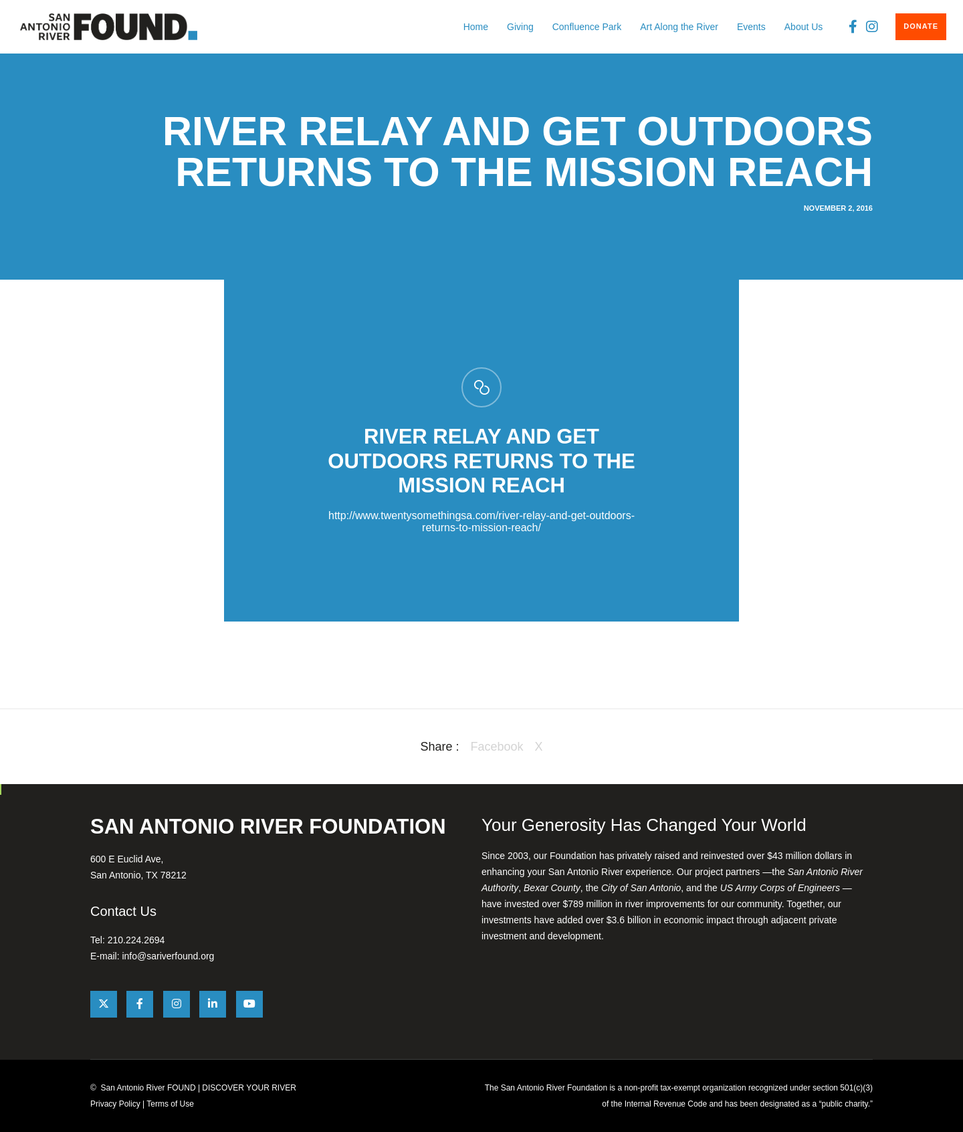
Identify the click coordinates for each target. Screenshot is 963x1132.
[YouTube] (249, 1004)
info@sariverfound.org (168, 956)
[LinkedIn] (212, 1004)
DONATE (920, 26)
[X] (103, 1004)
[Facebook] (849, 27)
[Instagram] (869, 27)
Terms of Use (170, 1104)
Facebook (496, 746)
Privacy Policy (115, 1104)
